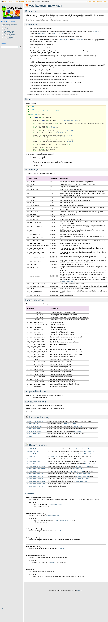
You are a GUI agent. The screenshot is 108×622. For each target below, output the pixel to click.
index (105, 1)
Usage (6, 28)
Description (7, 25)
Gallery (10, 1)
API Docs (16, 1)
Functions (8, 39)
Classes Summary (9, 37)
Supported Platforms (9, 33)
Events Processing (9, 31)
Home (4, 1)
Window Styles (8, 30)
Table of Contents (8, 21)
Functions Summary (9, 36)
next (94, 1)
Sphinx (79, 590)
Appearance (7, 27)
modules (99, 1)
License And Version (9, 34)
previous (89, 1)
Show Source (5, 609)
